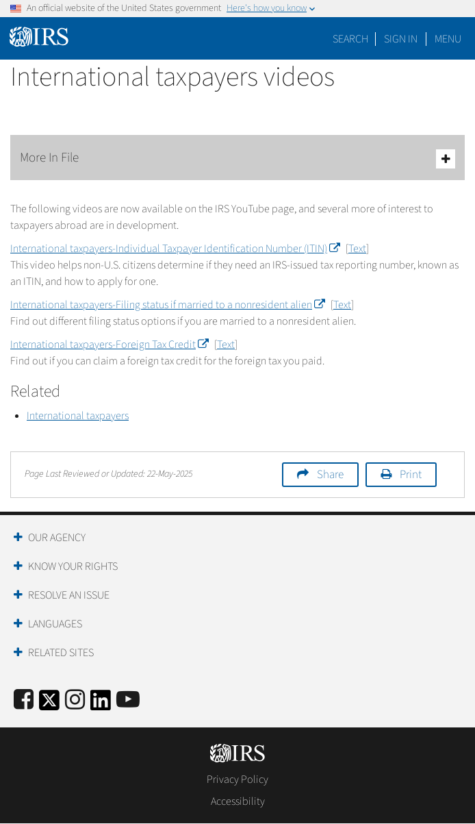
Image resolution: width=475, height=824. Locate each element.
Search (350, 39)
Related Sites (61, 652)
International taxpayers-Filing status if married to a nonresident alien (167, 304)
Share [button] (330, 474)
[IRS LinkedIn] (100, 704)
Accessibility (238, 801)
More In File (237, 158)
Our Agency (57, 537)
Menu (448, 39)
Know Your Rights (73, 566)
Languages (55, 624)
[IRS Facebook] (24, 700)
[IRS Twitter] (49, 704)
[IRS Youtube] (128, 700)
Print (411, 474)
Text (357, 248)
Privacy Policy (237, 779)
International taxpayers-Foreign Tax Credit (109, 344)
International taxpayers (78, 415)
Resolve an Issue (69, 595)
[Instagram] (75, 700)
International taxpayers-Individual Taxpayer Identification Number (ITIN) (174, 248)
